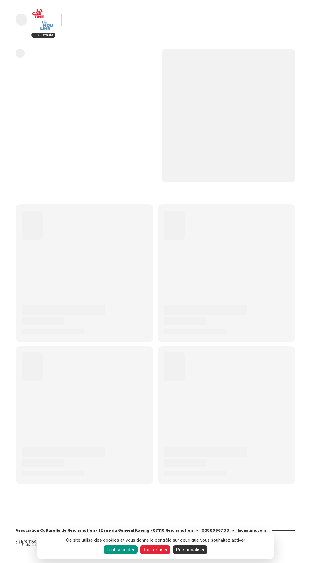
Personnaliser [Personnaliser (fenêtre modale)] (190, 549)
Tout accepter (121, 549)
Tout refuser (155, 549)
